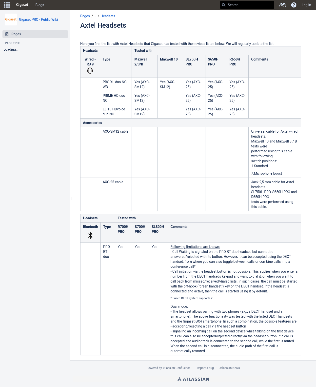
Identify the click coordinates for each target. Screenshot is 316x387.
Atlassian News (229, 368)
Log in (306, 5)
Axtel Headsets (103, 25)
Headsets (107, 16)
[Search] (224, 5)
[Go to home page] (22, 5)
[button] (6, 5)
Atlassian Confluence (177, 368)
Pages (85, 16)
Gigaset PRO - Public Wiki (38, 19)
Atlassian (193, 379)
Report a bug (205, 368)
